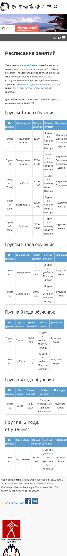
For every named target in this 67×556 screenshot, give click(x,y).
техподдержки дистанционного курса (35, 84)
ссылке (47, 76)
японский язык (28, 65)
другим (28, 88)
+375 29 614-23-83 (14, 503)
